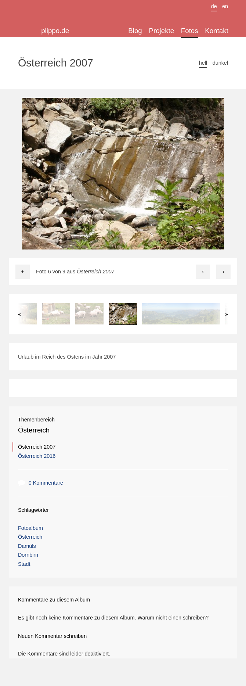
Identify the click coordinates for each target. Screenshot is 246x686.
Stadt (24, 564)
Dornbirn (28, 555)
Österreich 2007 (36, 447)
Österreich (34, 430)
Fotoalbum (30, 528)
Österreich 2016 (36, 456)
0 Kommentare (46, 483)
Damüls (27, 546)
